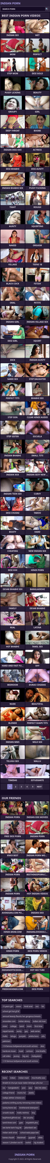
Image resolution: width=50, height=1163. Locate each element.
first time (38, 1026)
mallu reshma (23, 1112)
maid (21, 1051)
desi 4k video (40, 1088)
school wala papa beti (29, 1132)
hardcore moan (9, 1051)
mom (29, 1026)
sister (5, 1026)
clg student (38, 1142)
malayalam (36, 1056)
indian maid (24, 1078)
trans (5, 1078)
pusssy (16, 1056)
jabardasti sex (30, 1127)
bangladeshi (13, 1088)
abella (31, 1093)
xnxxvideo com (9, 1021)
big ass (26, 1056)
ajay (30, 1088)
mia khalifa (40, 1051)
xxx (37, 1006)
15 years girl (8, 1006)
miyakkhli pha (32, 1122)
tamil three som (9, 1122)
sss (4, 1088)
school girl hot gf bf (11, 1011)
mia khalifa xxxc (38, 1078)
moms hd (21, 1093)
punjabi (22, 1036)
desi (42, 1046)
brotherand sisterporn (28, 1107)
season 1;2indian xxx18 (12, 1142)
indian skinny (24, 1021)
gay (26, 1031)
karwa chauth (8, 1137)
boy (33, 1112)
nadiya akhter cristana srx (14, 1097)
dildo (40, 1137)
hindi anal (28, 1006)
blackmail (21, 1137)
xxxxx (18, 1006)
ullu (43, 1036)
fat (43, 1006)
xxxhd (28, 1142)
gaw (21, 1122)
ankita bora (33, 1036)
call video (7, 1056)
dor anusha (28, 1117)
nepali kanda (8, 1031)
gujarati (32, 1137)
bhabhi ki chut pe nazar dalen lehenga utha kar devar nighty (23, 1083)
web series (35, 1031)
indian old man (39, 1021)
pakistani (6, 1041)
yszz (23, 1088)
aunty (19, 1031)
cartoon (29, 1051)
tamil (22, 1026)
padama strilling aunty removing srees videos (22, 1102)
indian (12, 1078)
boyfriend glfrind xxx (11, 1117)
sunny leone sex (9, 1107)
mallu (5, 1036)
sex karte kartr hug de (12, 1127)
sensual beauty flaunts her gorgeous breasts (22, 1016)
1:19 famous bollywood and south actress (20, 1061)
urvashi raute (8, 1112)
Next (39, 786)
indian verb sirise (10, 1132)
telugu (13, 1036)
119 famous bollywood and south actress (20, 1046)
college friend (8, 1093)
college (13, 1026)
